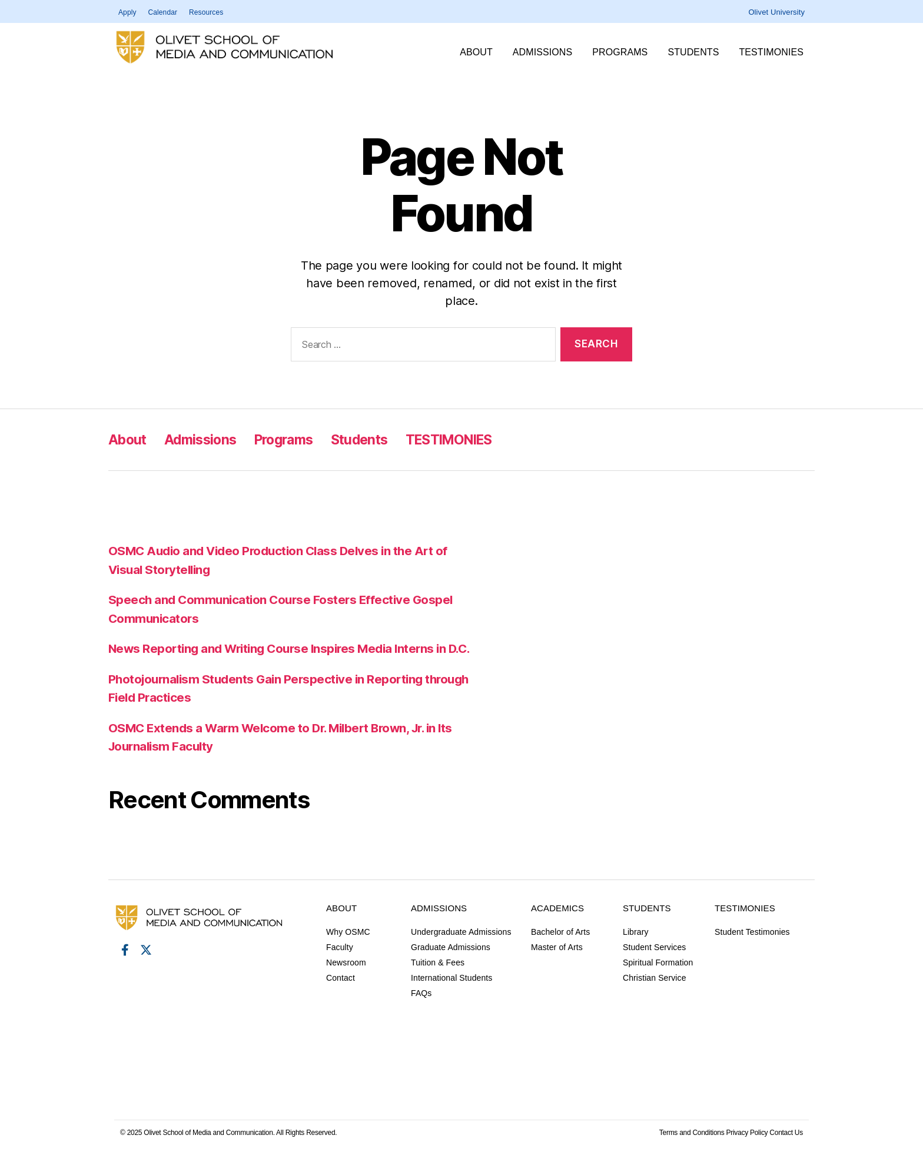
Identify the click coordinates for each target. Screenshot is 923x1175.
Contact (340, 996)
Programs (622, 52)
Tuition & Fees (437, 980)
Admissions (545, 52)
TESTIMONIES (774, 52)
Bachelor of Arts (560, 950)
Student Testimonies (752, 950)
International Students (451, 996)
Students (696, 52)
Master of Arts (557, 965)
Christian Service (654, 996)
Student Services (654, 965)
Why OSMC (348, 950)
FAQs (421, 1011)
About (479, 52)
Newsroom (346, 980)
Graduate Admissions (450, 965)
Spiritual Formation (658, 980)
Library (636, 950)
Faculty (339, 965)
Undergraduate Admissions (461, 950)
